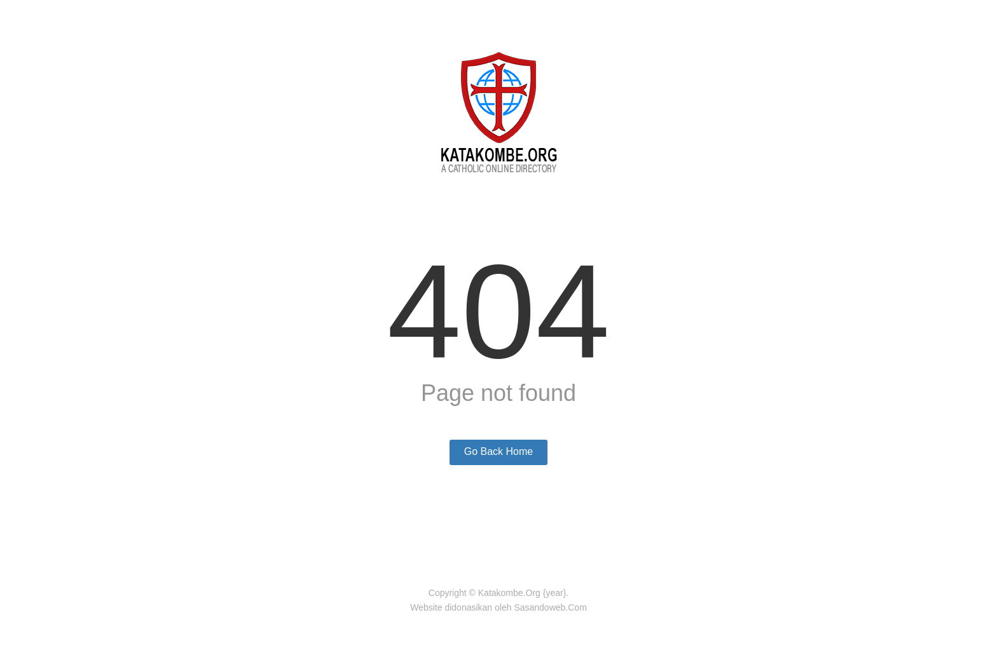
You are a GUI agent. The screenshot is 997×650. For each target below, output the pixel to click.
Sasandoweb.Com (550, 607)
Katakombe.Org (509, 593)
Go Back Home (498, 451)
